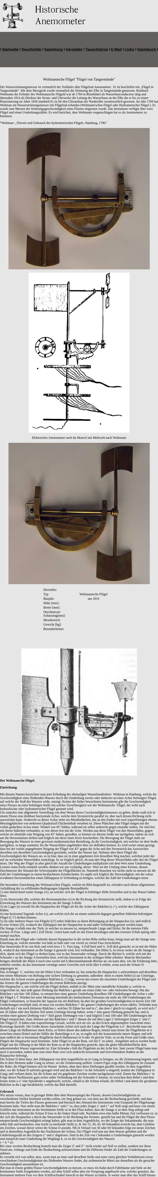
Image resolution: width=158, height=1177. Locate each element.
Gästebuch (146, 49)
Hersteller (74, 49)
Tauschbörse (97, 49)
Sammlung (53, 49)
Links (129, 49)
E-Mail (116, 49)
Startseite (10, 49)
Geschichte (31, 49)
